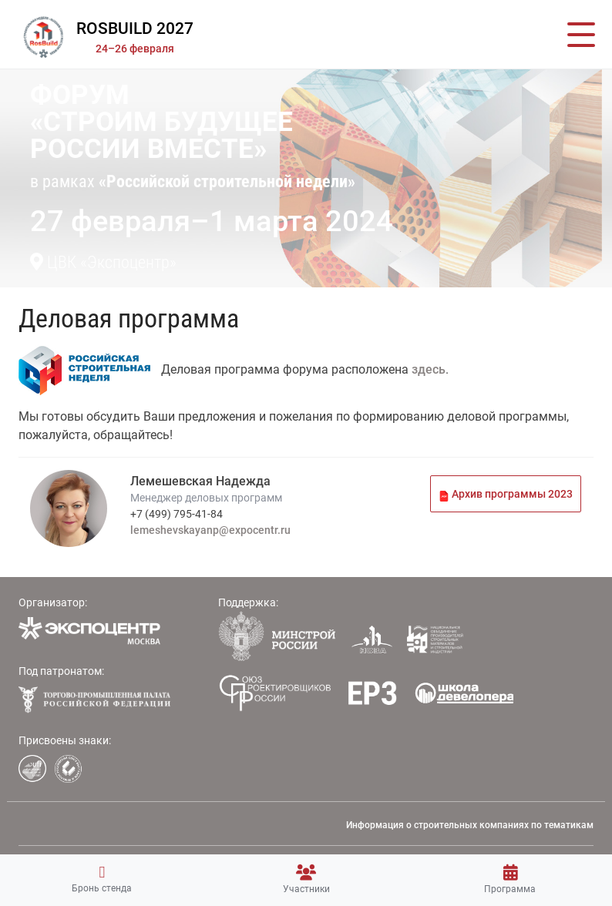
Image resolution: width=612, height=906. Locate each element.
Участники (306, 879)
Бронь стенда (102, 879)
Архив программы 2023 (506, 494)
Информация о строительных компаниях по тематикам (470, 825)
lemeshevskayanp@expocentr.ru (210, 530)
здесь (429, 369)
